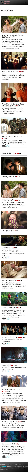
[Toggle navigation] (25, 2)
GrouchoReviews (5, 2)
